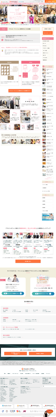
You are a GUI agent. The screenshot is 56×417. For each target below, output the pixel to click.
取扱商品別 (7, 3)
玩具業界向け (11, 399)
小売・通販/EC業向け (3, 390)
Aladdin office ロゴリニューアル (47, 383)
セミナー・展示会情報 (36, 373)
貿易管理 (43, 207)
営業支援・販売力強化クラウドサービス (26, 391)
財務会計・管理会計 (23, 390)
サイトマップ (48, 373)
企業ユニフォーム (45, 52)
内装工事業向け (11, 398)
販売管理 (43, 197)
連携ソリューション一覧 (36, 382)
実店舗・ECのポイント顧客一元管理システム (26, 383)
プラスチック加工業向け (12, 397)
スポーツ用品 (45, 50)
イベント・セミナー (32, 1)
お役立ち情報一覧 (27, 373)
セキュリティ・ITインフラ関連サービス (26, 389)
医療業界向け (11, 382)
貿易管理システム (2, 383)
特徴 (3, 3)
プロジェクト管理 (45, 210)
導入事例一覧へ (49, 177)
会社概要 (42, 1)
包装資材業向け (11, 390)
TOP (1, 3)
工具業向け (1, 396)
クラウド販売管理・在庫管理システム (25, 388)
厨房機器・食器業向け (3, 398)
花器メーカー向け (11, 389)
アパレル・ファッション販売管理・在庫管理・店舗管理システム (22, 24)
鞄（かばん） (45, 45)
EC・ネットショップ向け (46, 191)
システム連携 (15, 3)
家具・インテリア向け (3, 395)
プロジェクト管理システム (3, 384)
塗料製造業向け (11, 395)
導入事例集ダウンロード (48, 178)
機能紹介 (9, 373)
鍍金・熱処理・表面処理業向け (13, 396)
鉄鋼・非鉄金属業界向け (12, 383)
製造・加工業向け (2, 389)
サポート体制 (29, 3)
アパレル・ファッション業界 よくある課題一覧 (35, 24)
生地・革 (44, 55)
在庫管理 (31, 361)
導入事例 (20, 3)
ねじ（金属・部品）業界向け (13, 384)
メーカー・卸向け (45, 184)
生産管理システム (2, 382)
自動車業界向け (2, 399)
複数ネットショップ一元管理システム (25, 382)
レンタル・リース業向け (3, 391)
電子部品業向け (2, 397)
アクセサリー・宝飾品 (46, 48)
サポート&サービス (15, 373)
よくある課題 (24, 3)
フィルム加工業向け (11, 391)
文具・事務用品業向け (12, 388)
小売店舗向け (44, 187)
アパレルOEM (45, 57)
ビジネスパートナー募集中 (46, 382)
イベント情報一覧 (45, 379)
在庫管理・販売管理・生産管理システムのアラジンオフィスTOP (7, 24)
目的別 (11, 3)
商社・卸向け (2, 388)
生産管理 (43, 204)
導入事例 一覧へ (28, 261)
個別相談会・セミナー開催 (46, 378)
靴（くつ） (44, 43)
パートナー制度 (38, 1)
